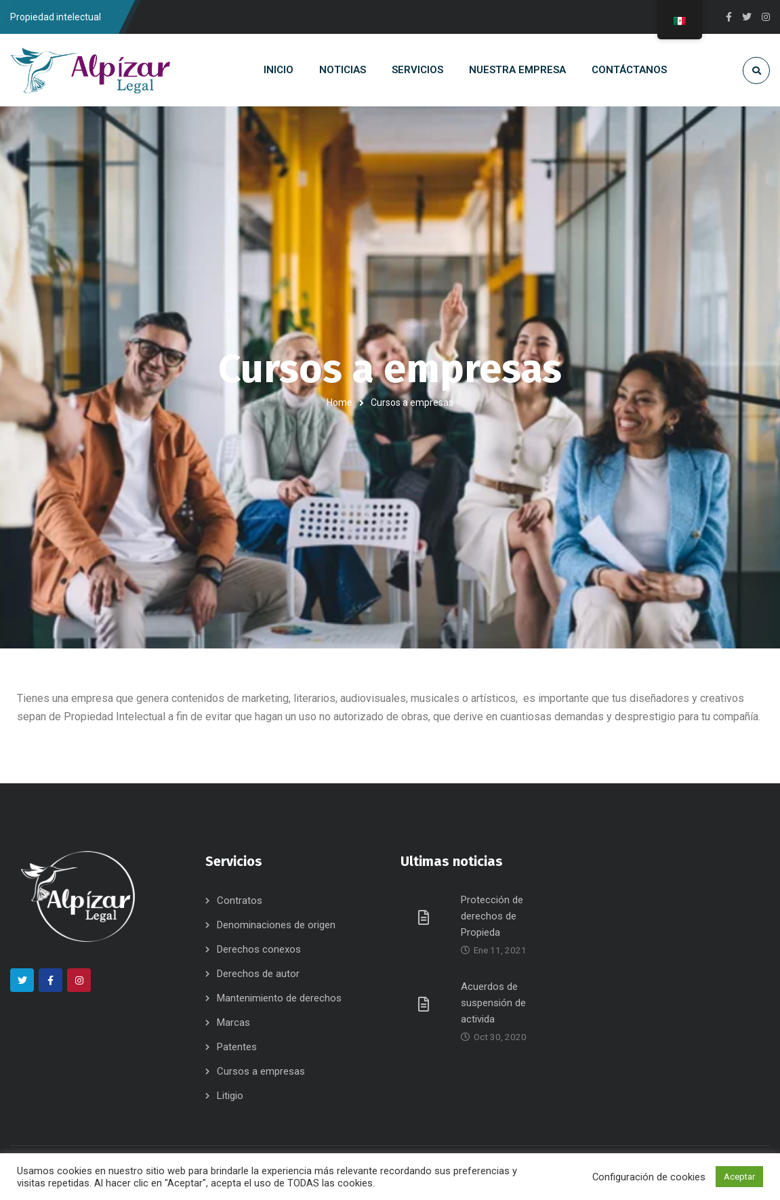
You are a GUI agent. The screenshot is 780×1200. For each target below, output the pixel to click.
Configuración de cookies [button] (648, 1177)
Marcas (233, 1022)
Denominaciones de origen (276, 925)
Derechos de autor (258, 974)
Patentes (237, 1047)
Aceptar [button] (739, 1177)
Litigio (230, 1096)
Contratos (239, 900)
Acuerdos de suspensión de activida (493, 1002)
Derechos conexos (259, 949)
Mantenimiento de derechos (279, 998)
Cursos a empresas (261, 1071)
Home (339, 402)
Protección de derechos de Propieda (492, 916)
